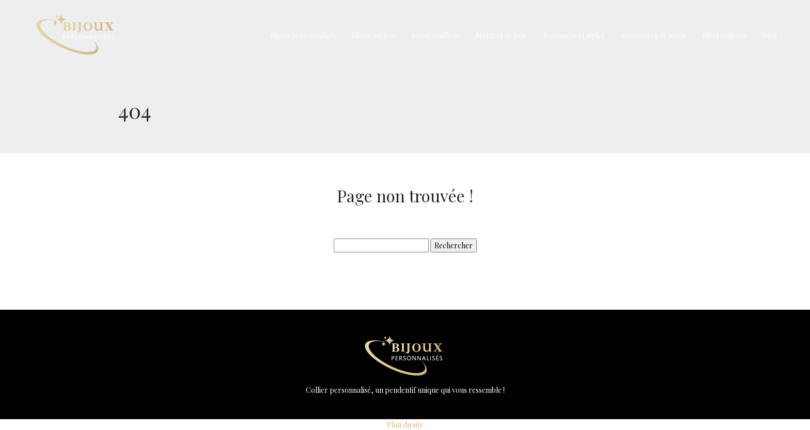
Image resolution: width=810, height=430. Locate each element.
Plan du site (405, 424)
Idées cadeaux (724, 35)
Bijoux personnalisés (303, 35)
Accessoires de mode (653, 35)
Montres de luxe (501, 35)
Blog (769, 35)
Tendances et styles (573, 35)
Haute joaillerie (436, 35)
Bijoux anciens (373, 35)
